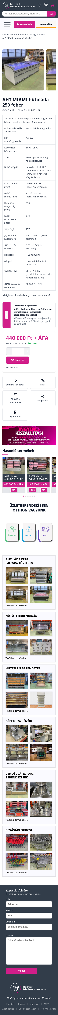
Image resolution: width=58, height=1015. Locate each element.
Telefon (9, 910)
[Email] (46, 5)
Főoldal (6, 34)
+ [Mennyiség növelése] (27, 351)
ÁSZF (46, 1004)
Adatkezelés (8, 1008)
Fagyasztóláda (38, 34)
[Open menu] (7, 24)
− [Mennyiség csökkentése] (9, 351)
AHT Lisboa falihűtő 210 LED (13, 478)
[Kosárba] (13, 489)
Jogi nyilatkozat (48, 1008)
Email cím (10, 921)
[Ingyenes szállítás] (29, 435)
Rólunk (21, 1004)
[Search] (51, 14)
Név (8, 899)
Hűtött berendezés (20, 34)
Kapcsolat (34, 1004)
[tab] (23, 496)
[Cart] (53, 5)
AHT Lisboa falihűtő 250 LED (38, 478)
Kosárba (17, 360)
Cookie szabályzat (27, 1008)
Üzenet (9, 935)
